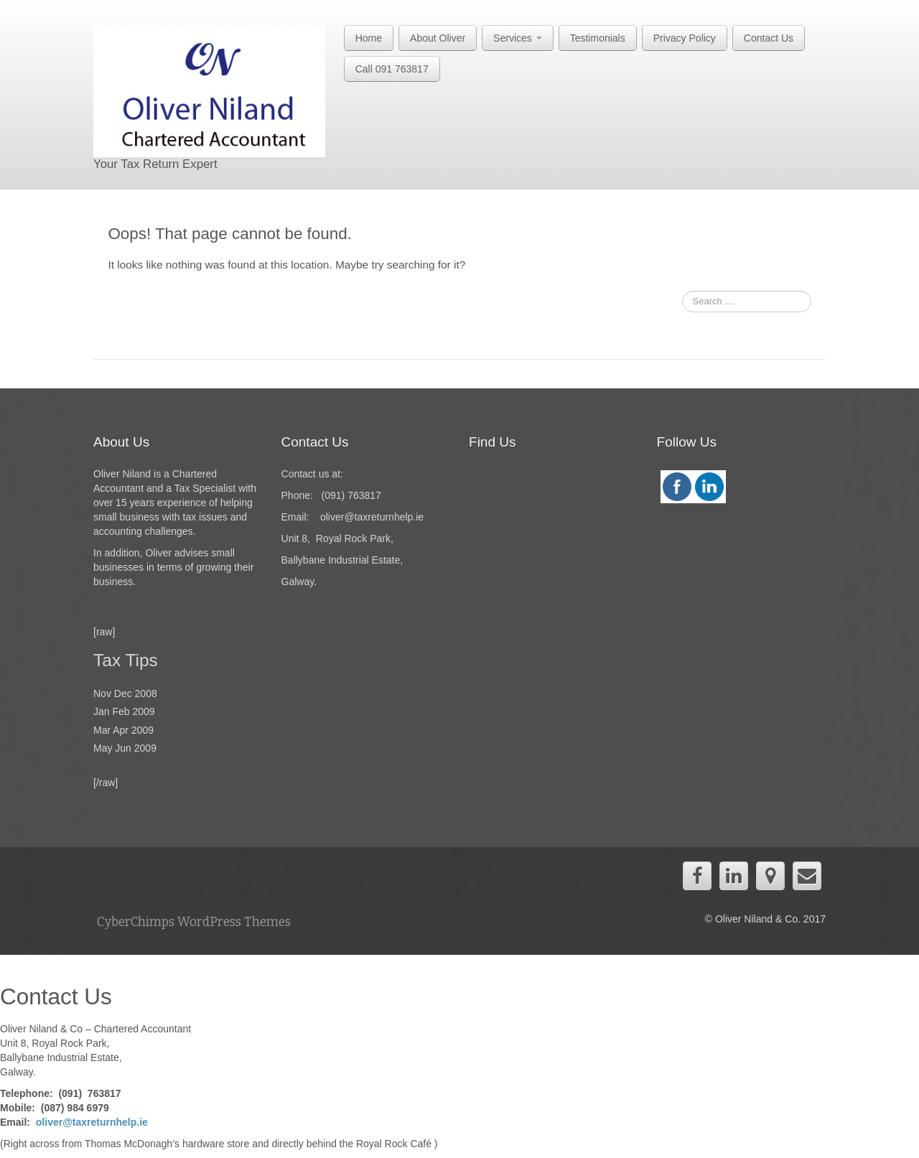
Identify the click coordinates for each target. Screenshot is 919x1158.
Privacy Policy (684, 38)
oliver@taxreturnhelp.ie (92, 1122)
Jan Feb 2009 (124, 711)
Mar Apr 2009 (123, 730)
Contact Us (768, 38)
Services (517, 38)
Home (368, 38)
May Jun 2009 (125, 748)
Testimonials (597, 38)
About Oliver (437, 38)
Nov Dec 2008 (125, 693)
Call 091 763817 (392, 69)
